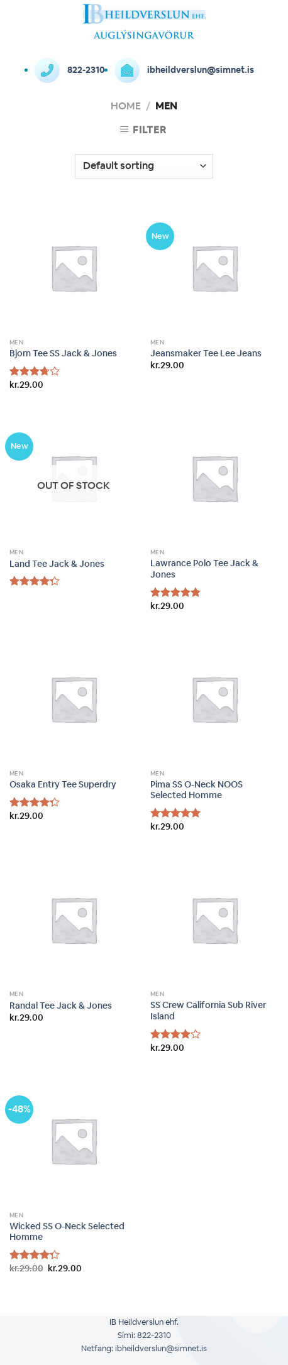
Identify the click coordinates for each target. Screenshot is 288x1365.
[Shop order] (144, 166)
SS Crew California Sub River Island (208, 1011)
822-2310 (70, 69)
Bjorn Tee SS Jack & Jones (63, 353)
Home (126, 105)
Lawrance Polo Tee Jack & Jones (204, 569)
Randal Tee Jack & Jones (60, 1005)
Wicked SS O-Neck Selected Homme (67, 1232)
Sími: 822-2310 (144, 1335)
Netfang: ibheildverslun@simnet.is (144, 1348)
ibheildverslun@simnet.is (184, 69)
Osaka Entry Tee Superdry (62, 784)
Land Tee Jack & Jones (56, 564)
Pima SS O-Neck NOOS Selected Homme (196, 790)
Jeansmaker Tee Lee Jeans (206, 353)
